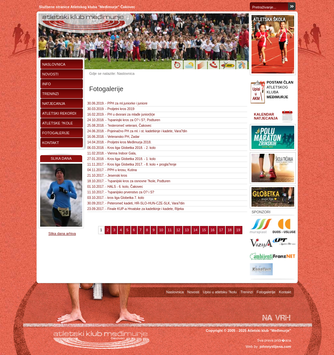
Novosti (50, 74)
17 (221, 230)
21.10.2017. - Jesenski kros (107, 175)
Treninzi (50, 94)
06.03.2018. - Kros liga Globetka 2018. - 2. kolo (121, 148)
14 (195, 230)
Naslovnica (54, 64)
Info (46, 84)
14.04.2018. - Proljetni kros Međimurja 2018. (119, 142)
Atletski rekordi (59, 113)
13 (187, 230)
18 (230, 230)
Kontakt (50, 143)
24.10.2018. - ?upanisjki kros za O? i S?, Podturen (123, 120)
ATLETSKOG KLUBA (280, 89)
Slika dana (61, 158)
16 (213, 230)
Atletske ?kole (57, 123)
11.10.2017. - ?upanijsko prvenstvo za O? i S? (120, 192)
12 (178, 230)
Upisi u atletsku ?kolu (220, 292)
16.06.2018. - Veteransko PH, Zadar (113, 136)
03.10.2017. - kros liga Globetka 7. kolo (115, 198)
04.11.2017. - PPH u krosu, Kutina (112, 170)
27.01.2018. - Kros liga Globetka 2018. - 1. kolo (121, 159)
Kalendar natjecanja (266, 116)
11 (170, 230)
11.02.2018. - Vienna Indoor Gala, (111, 153)
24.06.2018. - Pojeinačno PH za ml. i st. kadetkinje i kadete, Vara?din (137, 131)
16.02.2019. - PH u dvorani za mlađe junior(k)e (121, 114)
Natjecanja (53, 103)
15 (204, 230)
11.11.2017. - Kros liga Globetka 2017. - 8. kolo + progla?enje (131, 164)
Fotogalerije (56, 133)
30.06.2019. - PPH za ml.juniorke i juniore (117, 103)
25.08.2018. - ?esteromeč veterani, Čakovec (119, 125)
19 (238, 230)
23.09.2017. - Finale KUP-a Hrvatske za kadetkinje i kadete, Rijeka (135, 209)
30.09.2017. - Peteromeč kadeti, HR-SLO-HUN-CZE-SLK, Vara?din (136, 203)
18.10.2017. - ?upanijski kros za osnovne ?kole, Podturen (129, 181)
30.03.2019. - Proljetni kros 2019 (111, 109)
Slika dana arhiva (62, 233)
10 (161, 230)
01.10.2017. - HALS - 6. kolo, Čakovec (115, 186)
